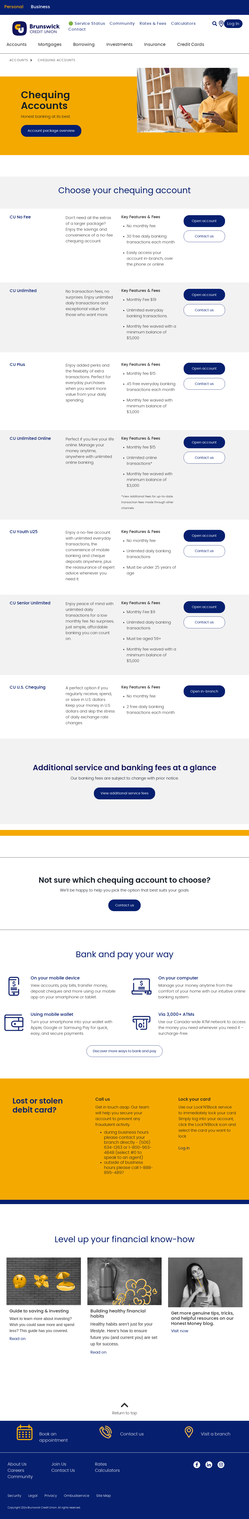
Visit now (179, 1331)
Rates (101, 1464)
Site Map (103, 1495)
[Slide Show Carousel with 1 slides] (124, 781)
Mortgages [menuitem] (49, 44)
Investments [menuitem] (119, 44)
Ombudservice (76, 1495)
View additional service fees (121, 793)
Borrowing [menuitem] (84, 44)
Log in (184, 1148)
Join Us (58, 1464)
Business (40, 7)
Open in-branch (204, 691)
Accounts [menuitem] (16, 44)
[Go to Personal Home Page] (36, 28)
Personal (13, 7)
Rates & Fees (153, 24)
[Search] (215, 24)
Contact (77, 29)
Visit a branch (215, 1434)
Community (122, 24)
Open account (204, 221)
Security (14, 1495)
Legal (33, 1495)
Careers (16, 1470)
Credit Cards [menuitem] (190, 44)
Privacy (50, 1495)
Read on (17, 1339)
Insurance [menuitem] (154, 44)
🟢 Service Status (86, 24)
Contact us (204, 236)
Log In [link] (233, 24)
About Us (17, 1464)
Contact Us (63, 1470)
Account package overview (51, 130)
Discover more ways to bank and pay (124, 1051)
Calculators (183, 24)
